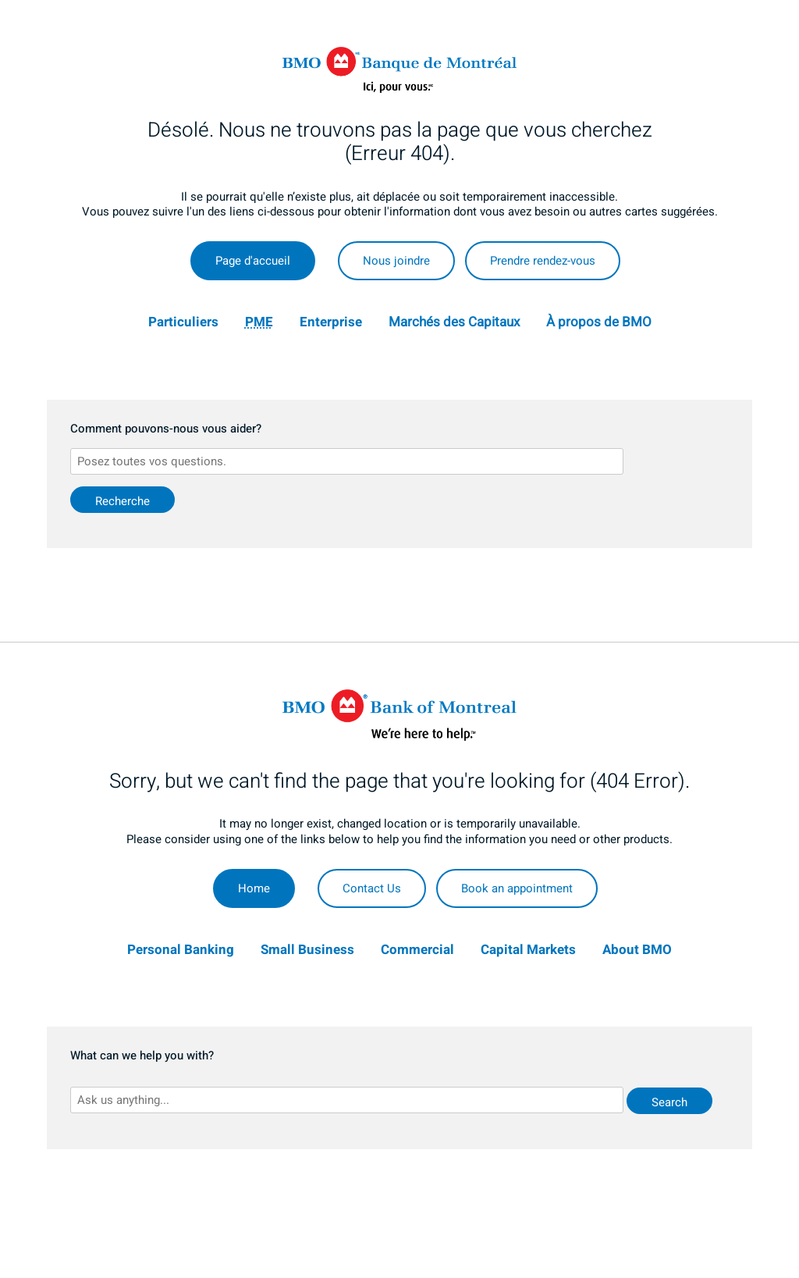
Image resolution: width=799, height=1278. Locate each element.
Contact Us (372, 888)
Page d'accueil (252, 260)
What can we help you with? (142, 1056)
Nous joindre (396, 260)
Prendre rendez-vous (542, 260)
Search (669, 1102)
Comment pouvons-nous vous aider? (165, 429)
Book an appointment (517, 888)
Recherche (122, 501)
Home (254, 888)
